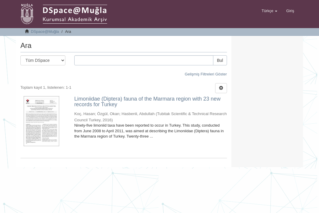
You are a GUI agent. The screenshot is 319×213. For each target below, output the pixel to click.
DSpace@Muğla (45, 31)
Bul (220, 60)
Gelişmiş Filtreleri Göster (206, 74)
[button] (269, 11)
